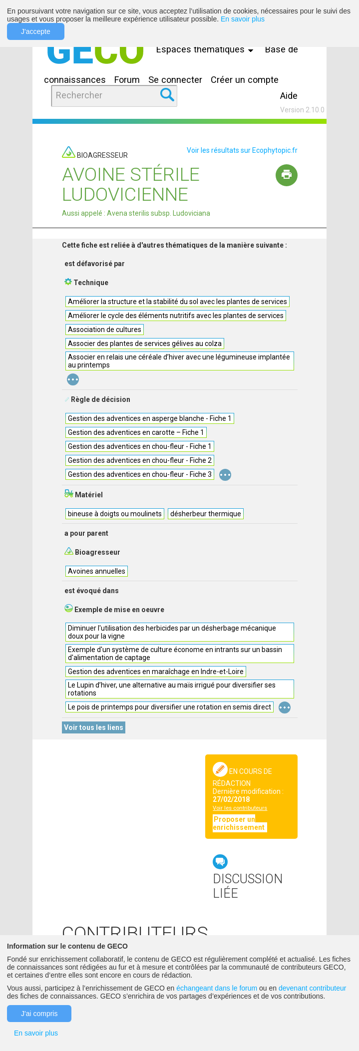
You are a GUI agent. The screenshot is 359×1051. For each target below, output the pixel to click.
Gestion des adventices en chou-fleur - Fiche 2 (140, 460)
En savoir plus (243, 19)
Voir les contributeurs (240, 808)
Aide (289, 95)
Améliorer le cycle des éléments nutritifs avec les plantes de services (176, 316)
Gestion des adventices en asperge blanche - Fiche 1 (150, 418)
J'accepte (35, 31)
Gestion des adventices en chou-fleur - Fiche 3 (140, 474)
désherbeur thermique (205, 514)
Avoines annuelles (96, 571)
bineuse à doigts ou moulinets (115, 514)
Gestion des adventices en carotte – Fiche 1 (136, 432)
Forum (127, 79)
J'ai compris (39, 1014)
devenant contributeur (312, 988)
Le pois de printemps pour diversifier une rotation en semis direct (169, 707)
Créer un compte (245, 79)
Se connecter (175, 79)
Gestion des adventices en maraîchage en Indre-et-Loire (156, 672)
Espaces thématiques (207, 49)
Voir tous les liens (93, 727)
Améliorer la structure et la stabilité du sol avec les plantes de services (177, 302)
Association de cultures (104, 330)
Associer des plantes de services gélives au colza (145, 344)
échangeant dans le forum (216, 988)
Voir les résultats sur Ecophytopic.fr (242, 150)
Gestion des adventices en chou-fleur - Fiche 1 (140, 446)
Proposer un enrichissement (239, 823)
